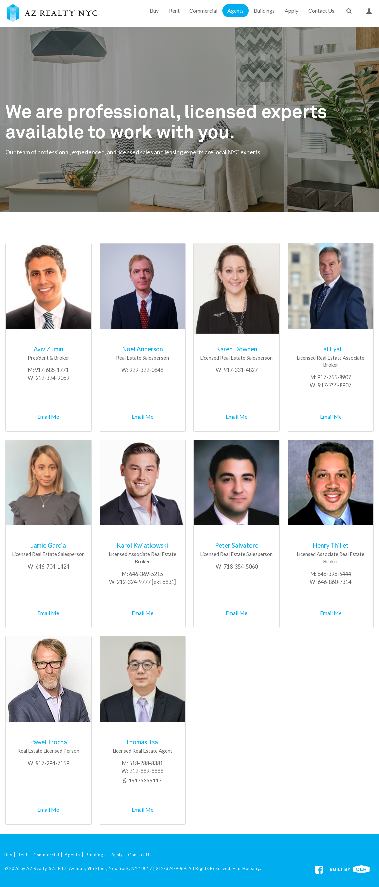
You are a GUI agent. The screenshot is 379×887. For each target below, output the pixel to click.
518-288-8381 (146, 763)
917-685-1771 (52, 370)
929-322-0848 (146, 370)
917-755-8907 (334, 377)
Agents (235, 10)
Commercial (203, 10)
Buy (154, 10)
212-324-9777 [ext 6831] (146, 582)
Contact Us (321, 10)
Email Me (48, 416)
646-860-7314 (334, 582)
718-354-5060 (241, 566)
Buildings (264, 10)
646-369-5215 (146, 574)
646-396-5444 (334, 574)
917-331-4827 (241, 370)
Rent (174, 10)
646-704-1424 (52, 566)
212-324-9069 (52, 378)
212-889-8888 (146, 771)
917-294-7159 (52, 763)
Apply (291, 10)
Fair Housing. (247, 868)
